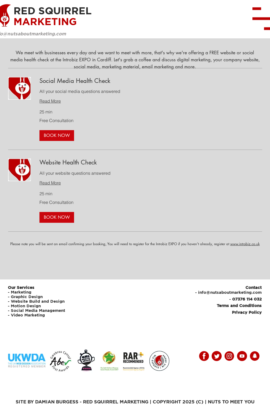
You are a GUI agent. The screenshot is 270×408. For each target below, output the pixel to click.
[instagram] (229, 356)
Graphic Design (27, 296)
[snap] (255, 356)
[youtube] (242, 356)
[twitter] (217, 356)
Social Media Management (38, 310)
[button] (56, 135)
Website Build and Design (38, 301)
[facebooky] (204, 356)
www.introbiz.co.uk (245, 243)
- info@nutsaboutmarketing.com (228, 292)
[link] (150, 81)
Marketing (21, 292)
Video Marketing (28, 315)
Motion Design (26, 306)
